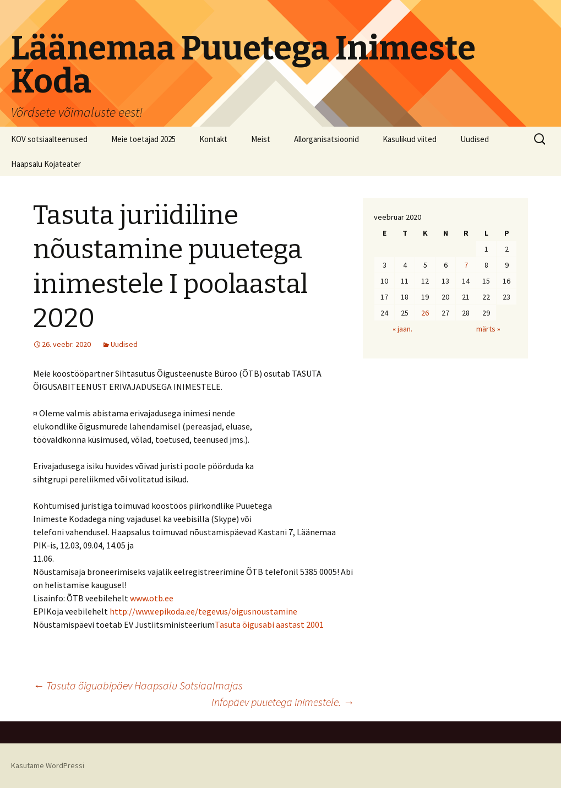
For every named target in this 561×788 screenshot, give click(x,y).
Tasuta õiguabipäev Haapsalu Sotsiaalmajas (138, 685)
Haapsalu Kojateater (46, 164)
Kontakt (213, 139)
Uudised (474, 139)
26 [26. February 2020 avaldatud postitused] (425, 313)
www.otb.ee (151, 598)
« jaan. (402, 329)
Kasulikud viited (410, 139)
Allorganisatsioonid (326, 139)
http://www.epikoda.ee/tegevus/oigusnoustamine (203, 611)
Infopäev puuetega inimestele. (282, 702)
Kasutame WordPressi (47, 765)
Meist (260, 139)
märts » (488, 329)
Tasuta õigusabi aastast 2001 (269, 624)
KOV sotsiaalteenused (49, 139)
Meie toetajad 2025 (143, 139)
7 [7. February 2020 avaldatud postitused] (466, 265)
